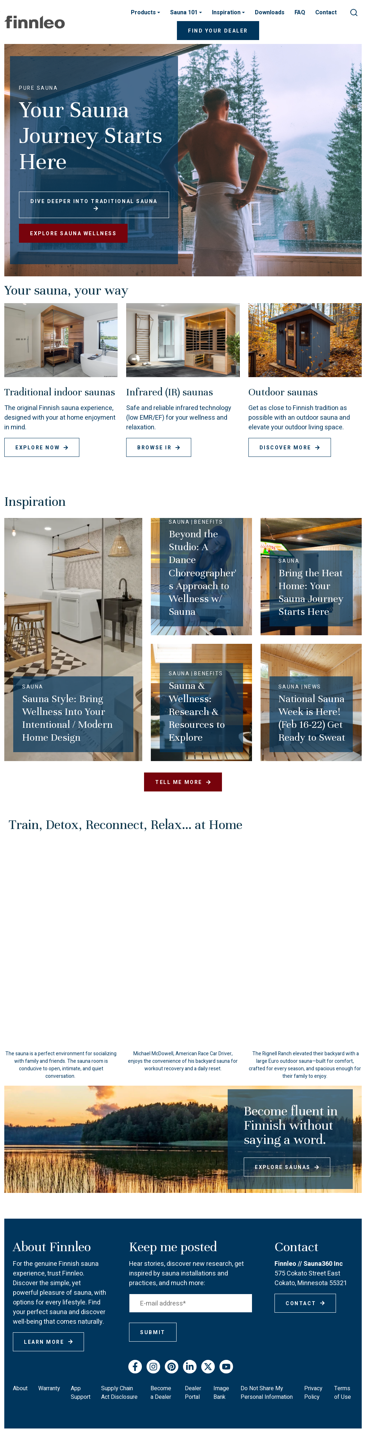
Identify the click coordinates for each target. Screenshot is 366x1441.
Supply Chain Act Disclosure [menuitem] (119, 1392)
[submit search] (353, 12)
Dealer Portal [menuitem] (193, 1392)
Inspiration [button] (227, 12)
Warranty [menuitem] (49, 1388)
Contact (326, 12)
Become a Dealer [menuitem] (160, 1392)
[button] (305, 1061)
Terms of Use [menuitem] (342, 1392)
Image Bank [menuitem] (221, 1392)
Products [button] (144, 12)
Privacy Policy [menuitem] (313, 1392)
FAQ (300, 12)
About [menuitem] (20, 1388)
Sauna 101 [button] (184, 12)
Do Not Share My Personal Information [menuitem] (267, 1392)
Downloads (270, 12)
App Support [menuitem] (80, 1392)
